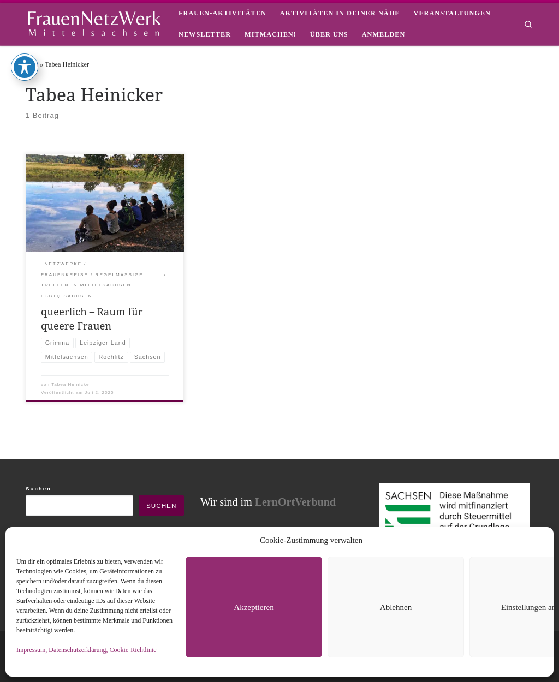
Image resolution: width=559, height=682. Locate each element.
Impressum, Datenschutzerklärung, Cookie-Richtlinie (86, 650)
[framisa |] (94, 21)
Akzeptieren (253, 607)
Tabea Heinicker (71, 384)
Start (32, 64)
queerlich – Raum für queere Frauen (91, 318)
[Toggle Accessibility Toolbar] (24, 21)
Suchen (38, 489)
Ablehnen (396, 607)
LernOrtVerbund (295, 502)
